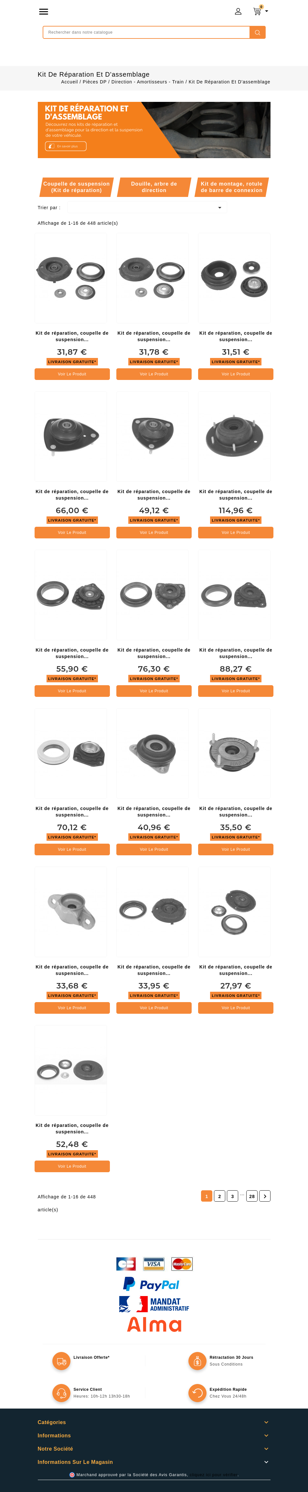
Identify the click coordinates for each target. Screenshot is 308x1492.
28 (252, 1196)
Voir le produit (72, 374)
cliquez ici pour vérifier (214, 1475)
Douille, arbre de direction (154, 187)
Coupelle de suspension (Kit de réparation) (76, 187)
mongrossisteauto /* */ (124, 13)
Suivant (265, 1196)
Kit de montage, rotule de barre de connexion (232, 187)
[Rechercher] (154, 32)
